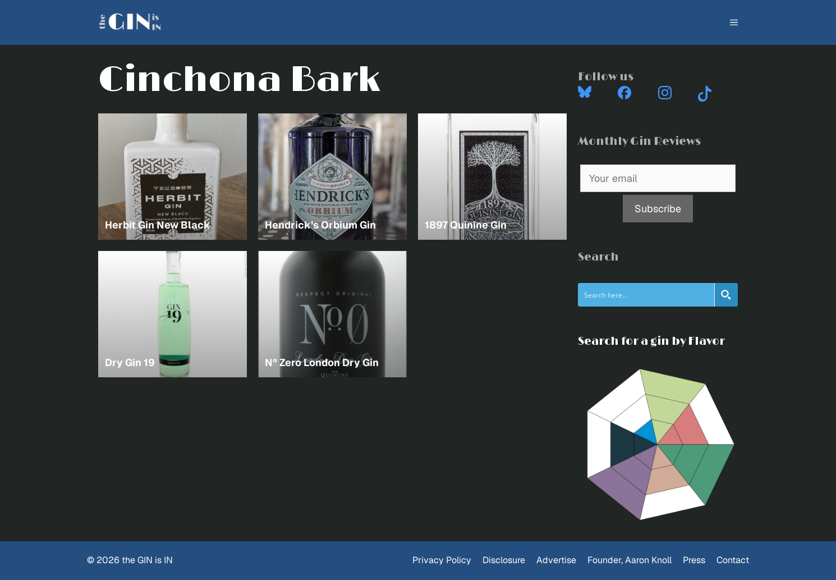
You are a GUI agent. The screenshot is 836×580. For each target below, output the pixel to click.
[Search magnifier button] (726, 295)
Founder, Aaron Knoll (629, 560)
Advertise (556, 560)
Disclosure (504, 560)
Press (694, 560)
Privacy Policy (441, 560)
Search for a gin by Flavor (651, 341)
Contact (732, 560)
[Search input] (646, 294)
